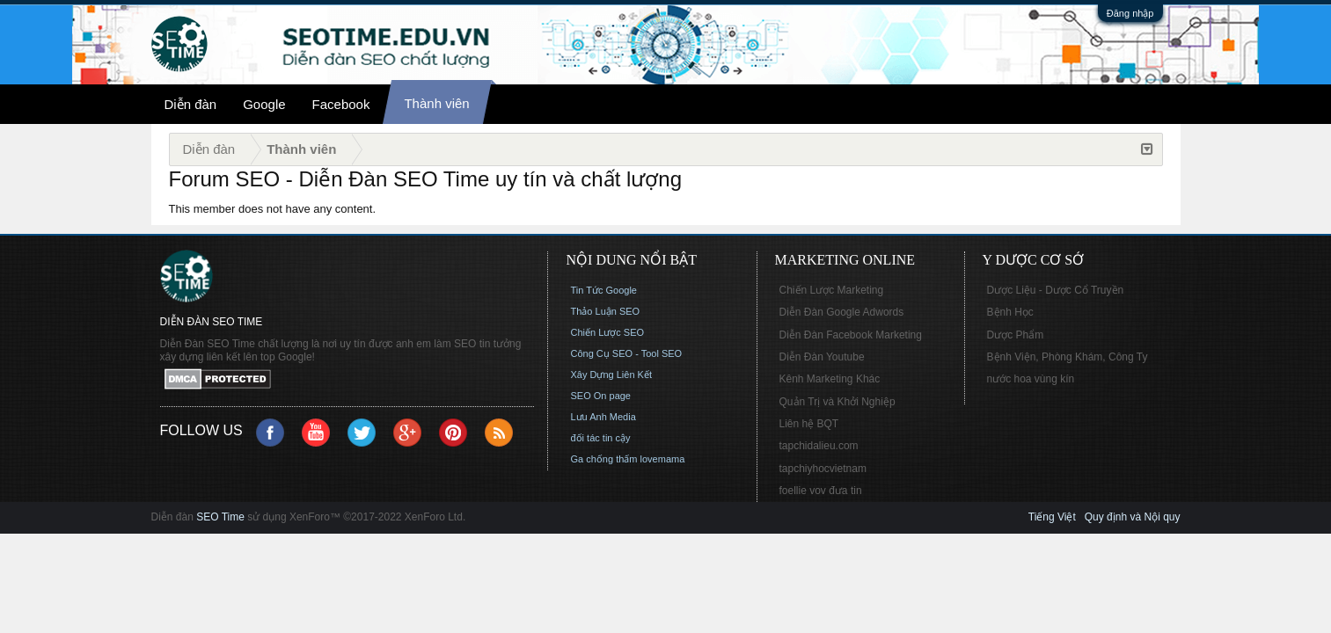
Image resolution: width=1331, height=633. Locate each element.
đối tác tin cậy (601, 438)
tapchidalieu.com (819, 446)
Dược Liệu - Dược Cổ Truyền (1055, 290)
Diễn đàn (191, 104)
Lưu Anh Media (603, 416)
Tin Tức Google (604, 290)
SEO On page (601, 395)
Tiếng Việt (1052, 517)
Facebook (341, 104)
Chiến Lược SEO (608, 332)
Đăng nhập (1130, 13)
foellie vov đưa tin (820, 490)
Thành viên (436, 103)
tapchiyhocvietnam (823, 468)
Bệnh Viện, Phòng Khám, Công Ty (1067, 357)
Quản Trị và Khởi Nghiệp (837, 402)
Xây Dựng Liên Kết (612, 374)
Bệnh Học (1010, 312)
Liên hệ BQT (809, 424)
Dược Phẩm (1015, 335)
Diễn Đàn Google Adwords (841, 312)
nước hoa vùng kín (1031, 379)
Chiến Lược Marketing (831, 290)
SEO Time (220, 517)
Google (264, 104)
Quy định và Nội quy (1133, 517)
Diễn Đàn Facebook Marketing (850, 335)
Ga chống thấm (604, 459)
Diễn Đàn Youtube (822, 357)
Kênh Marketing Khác (830, 379)
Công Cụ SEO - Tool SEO (627, 353)
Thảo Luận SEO (605, 311)
